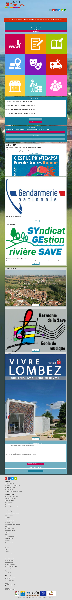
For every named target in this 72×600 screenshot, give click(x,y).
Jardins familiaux (9, 515)
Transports (7, 517)
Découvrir (35, 25)
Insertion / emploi (9, 528)
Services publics (9, 538)
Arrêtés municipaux (35, 122)
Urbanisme (7, 504)
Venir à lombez (8, 573)
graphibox (34, 597)
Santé (6, 544)
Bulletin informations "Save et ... (17, 259)
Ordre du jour (35, 132)
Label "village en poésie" (11, 498)
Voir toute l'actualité (36, 119)
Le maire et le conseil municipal (12, 485)
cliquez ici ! (61, 19)
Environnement (8, 522)
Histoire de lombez (9, 500)
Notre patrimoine (9, 502)
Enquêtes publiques (10, 487)
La (35, 23)
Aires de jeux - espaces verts (12, 513)
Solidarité (7, 526)
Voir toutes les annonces (35, 471)
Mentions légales (42, 597)
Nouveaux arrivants (9, 542)
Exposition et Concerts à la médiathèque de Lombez (24, 147)
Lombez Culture (9, 562)
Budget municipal (9, 483)
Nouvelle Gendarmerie (14, 216)
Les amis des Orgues (10, 558)
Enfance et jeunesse (10, 530)
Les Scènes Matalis (9, 560)
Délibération (35, 138)
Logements (7, 540)
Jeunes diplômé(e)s (9, 536)
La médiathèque (9, 511)
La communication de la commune (13, 491)
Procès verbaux (35, 135)
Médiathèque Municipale (11, 566)
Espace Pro (50, 597)
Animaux (7, 532)
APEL (6, 549)
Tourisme (7, 509)
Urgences (7, 570)
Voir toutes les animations (35, 463)
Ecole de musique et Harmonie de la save (15, 554)
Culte (6, 534)
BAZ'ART (7, 551)
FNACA (6, 556)
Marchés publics (9, 489)
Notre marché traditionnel (11, 506)
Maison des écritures (10, 564)
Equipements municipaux (11, 496)
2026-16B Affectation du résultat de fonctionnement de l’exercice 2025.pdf (29, 129)
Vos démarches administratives (12, 524)
